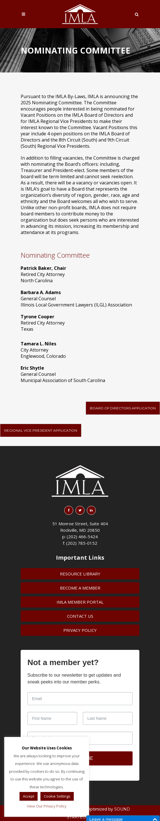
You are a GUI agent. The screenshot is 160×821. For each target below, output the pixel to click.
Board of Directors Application (123, 408)
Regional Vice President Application (40, 430)
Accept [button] (28, 796)
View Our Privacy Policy (46, 806)
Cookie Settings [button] (57, 796)
